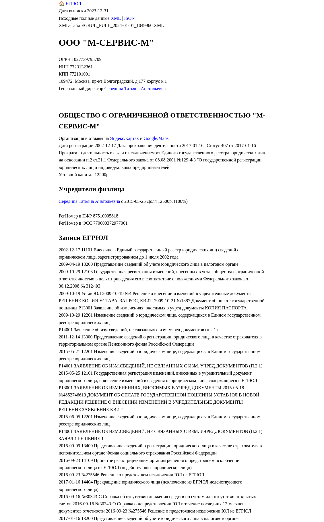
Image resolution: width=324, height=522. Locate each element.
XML (115, 18)
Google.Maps (155, 138)
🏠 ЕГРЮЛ (70, 3)
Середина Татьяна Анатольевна (135, 88)
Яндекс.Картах (124, 138)
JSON (129, 18)
